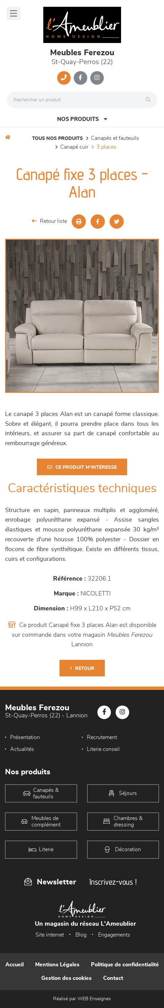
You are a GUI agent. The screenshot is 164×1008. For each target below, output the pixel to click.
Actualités (22, 749)
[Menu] (13, 13)
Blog (81, 935)
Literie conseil (103, 749)
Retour (82, 668)
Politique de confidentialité (125, 964)
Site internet (50, 935)
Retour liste (49, 221)
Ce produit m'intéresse (82, 467)
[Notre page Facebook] (80, 78)
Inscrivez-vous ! (113, 882)
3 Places (106, 147)
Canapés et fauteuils (115, 138)
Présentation (25, 737)
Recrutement (102, 737)
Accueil (14, 964)
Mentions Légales (57, 964)
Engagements (114, 935)
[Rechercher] (149, 99)
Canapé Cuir (74, 147)
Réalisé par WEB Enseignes (82, 998)
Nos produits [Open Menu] (82, 119)
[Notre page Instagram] (97, 78)
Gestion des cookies (66, 978)
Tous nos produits (57, 138)
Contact (113, 978)
